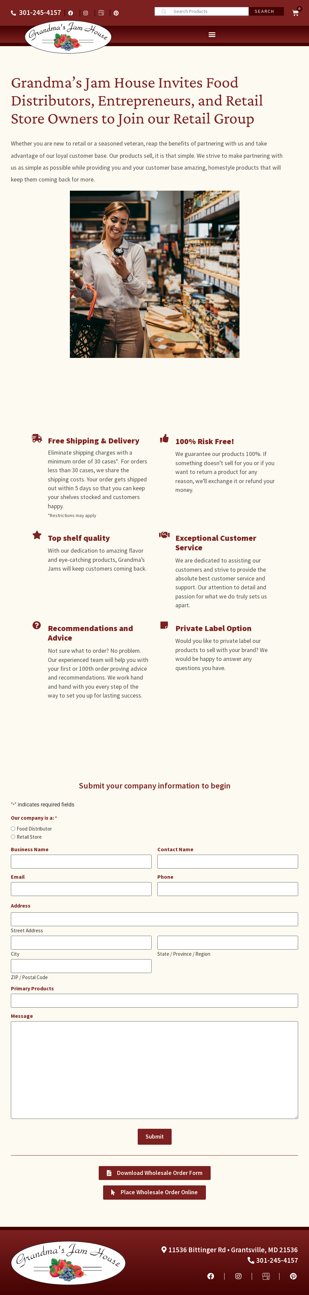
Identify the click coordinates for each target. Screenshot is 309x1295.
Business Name (30, 849)
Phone (165, 876)
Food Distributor (34, 828)
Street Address (27, 930)
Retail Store (29, 836)
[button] (211, 34)
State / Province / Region (183, 953)
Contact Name (175, 849)
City (15, 953)
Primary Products (32, 987)
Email (18, 876)
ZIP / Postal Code (29, 976)
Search (264, 11)
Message (22, 1015)
